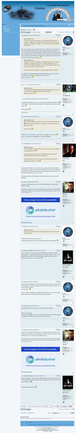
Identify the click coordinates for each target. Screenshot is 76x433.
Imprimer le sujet (69, 25)
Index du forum (26, 25)
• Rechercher (6, 28)
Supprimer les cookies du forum (45, 424)
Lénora (25, 181)
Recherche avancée (69, 20)
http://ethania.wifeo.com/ (26, 222)
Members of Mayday (28, 250)
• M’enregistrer (6, 29)
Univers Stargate (34, 25)
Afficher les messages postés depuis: (40, 406)
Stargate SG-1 (41, 25)
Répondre (25, 32)
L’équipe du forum (33, 424)
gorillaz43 (26, 84)
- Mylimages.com (52, 429)
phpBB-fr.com (49, 428)
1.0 (48, 431)
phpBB (41, 427)
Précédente (23, 406)
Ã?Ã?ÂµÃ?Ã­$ (27, 143)
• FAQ (4, 27)
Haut (72, 81)
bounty (25, 35)
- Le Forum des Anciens (52, 430)
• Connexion (6, 31)
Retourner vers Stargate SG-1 (28, 412)
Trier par (56, 406)
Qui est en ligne (24, 417)
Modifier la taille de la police (72, 25)
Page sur (68, 32)
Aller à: (49, 412)
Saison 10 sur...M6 (27, 30)
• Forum (5, 25)
